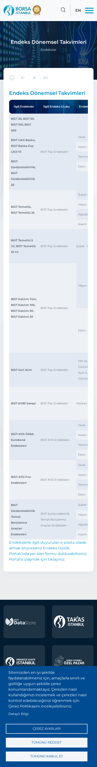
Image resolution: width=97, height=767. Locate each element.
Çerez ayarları (47, 728)
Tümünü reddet (46, 742)
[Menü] (89, 10)
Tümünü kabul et (46, 756)
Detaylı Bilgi (18, 714)
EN (78, 10)
